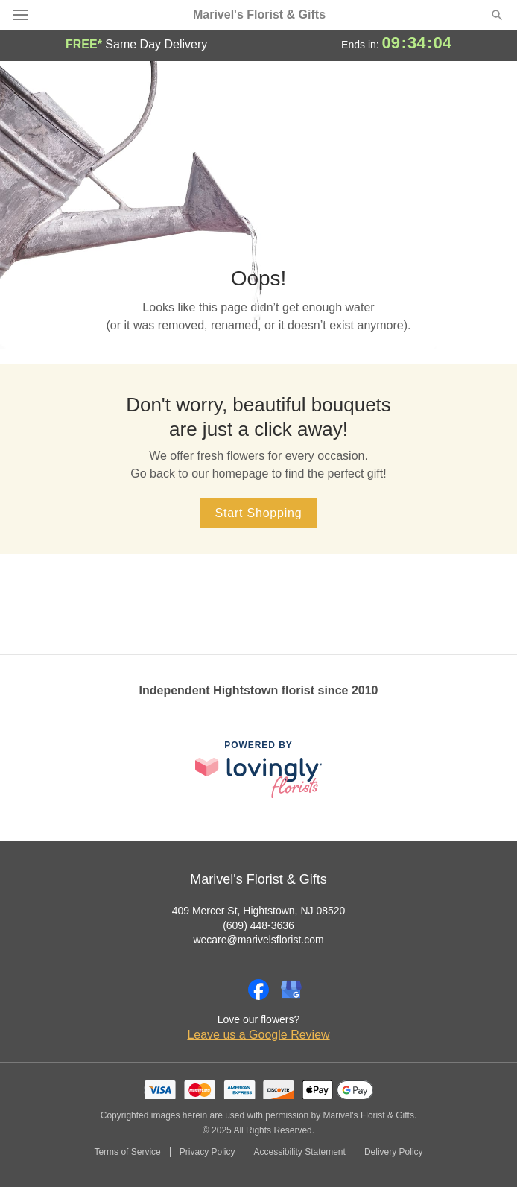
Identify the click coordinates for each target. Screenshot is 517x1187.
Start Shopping (258, 513)
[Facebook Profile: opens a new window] (258, 989)
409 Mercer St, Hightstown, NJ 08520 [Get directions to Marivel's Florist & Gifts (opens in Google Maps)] (259, 911)
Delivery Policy (393, 1152)
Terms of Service (127, 1152)
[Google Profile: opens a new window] (291, 989)
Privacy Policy (207, 1152)
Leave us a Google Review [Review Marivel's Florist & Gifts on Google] (258, 1034)
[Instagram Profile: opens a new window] (225, 989)
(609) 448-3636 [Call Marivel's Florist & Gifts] (258, 925)
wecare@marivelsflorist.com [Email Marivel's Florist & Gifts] (258, 940)
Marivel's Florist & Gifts (259, 15)
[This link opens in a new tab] (258, 769)
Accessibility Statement (299, 1152)
